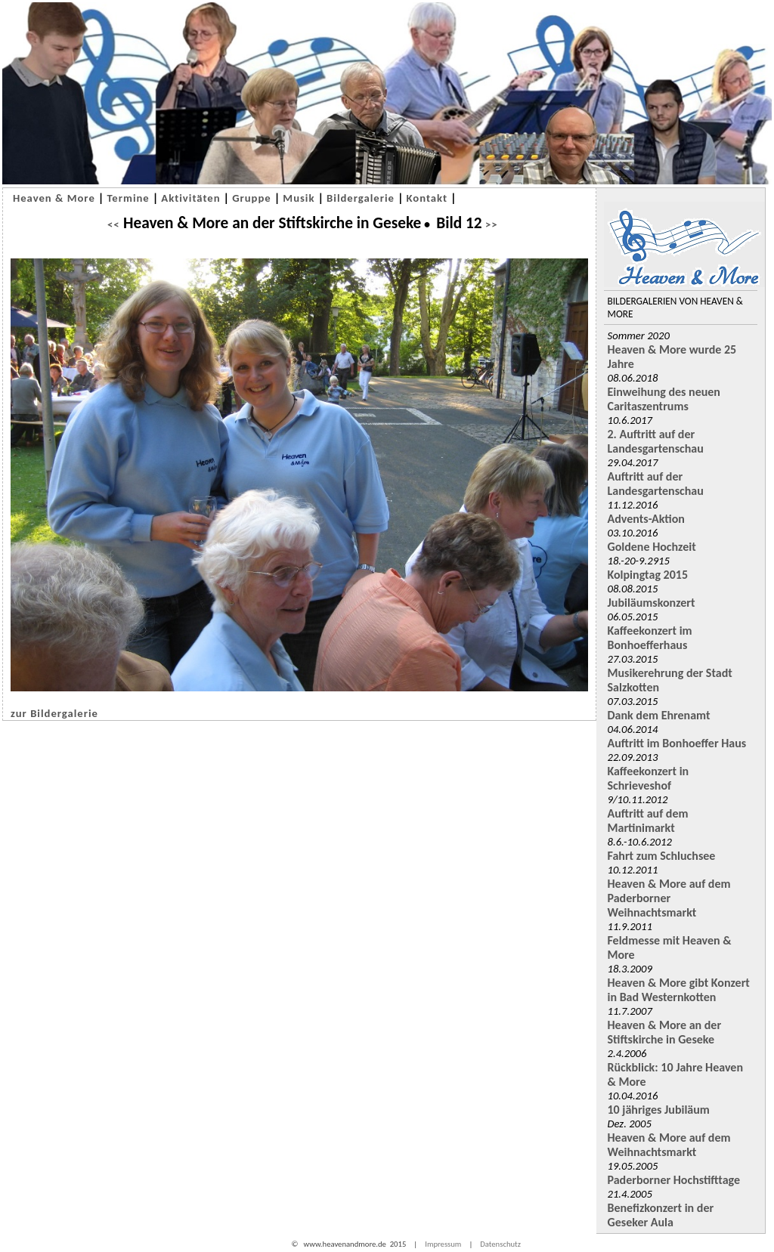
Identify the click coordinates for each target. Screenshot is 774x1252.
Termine (128, 198)
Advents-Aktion (646, 519)
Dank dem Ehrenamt (659, 715)
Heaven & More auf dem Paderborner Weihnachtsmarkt (669, 898)
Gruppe (251, 198)
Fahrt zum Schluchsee (662, 856)
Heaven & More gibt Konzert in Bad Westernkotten (679, 989)
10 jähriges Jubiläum (659, 1109)
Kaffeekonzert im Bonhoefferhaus (650, 637)
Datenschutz (500, 1244)
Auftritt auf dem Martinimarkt (648, 820)
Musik (298, 198)
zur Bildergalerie (54, 713)
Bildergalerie (361, 198)
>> (490, 224)
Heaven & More (54, 198)
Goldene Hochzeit (652, 546)
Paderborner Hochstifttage (674, 1180)
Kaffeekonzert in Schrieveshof (648, 778)
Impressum (443, 1244)
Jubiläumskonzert (651, 602)
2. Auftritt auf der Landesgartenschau (656, 441)
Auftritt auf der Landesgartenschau (656, 483)
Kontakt (427, 198)
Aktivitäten (190, 198)
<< (113, 224)
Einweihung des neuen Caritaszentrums (664, 399)
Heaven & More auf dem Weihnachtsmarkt (669, 1144)
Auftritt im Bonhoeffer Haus (677, 743)
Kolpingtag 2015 (648, 574)
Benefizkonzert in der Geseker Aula (661, 1215)
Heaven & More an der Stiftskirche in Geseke (665, 1032)
